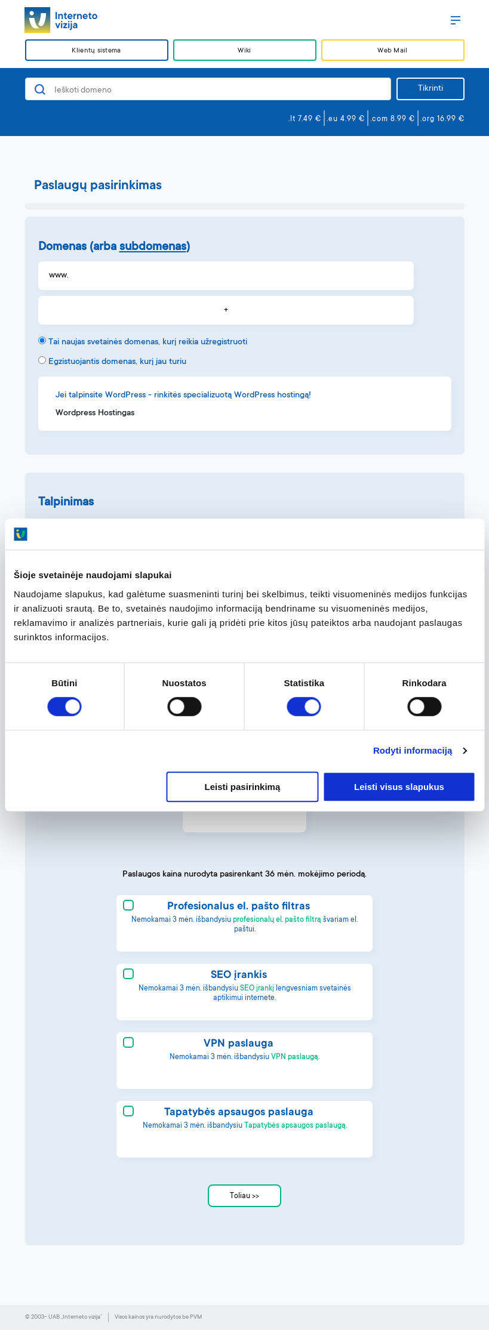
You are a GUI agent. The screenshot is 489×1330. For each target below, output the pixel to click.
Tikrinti (430, 89)
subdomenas (152, 247)
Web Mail (392, 51)
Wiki (244, 51)
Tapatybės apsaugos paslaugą (295, 1126)
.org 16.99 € (442, 119)
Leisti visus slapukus (399, 787)
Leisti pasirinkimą (243, 787)
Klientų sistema (96, 51)
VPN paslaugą (294, 1057)
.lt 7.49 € (304, 119)
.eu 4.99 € (346, 119)
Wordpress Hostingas (95, 413)
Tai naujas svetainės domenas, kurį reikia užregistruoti (147, 342)
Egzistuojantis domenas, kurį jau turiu (117, 362)
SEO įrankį (257, 989)
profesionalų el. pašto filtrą (277, 920)
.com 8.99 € (392, 119)
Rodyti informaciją (413, 751)
